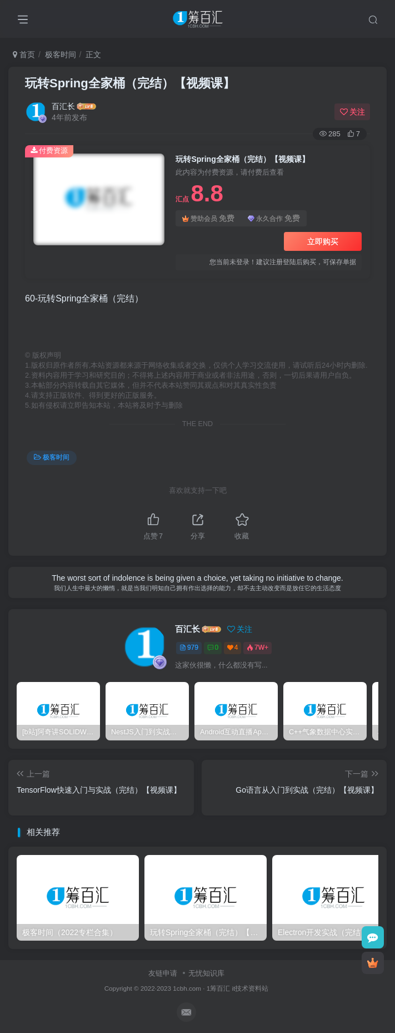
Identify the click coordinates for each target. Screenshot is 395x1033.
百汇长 (63, 106)
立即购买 (322, 241)
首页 (24, 54)
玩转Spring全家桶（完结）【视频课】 (130, 83)
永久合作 (274, 218)
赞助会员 (208, 218)
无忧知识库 (206, 973)
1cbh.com (187, 988)
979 (188, 647)
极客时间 (60, 54)
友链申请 (162, 973)
